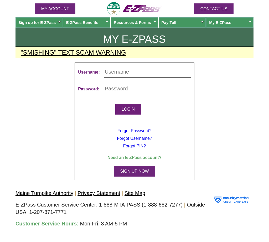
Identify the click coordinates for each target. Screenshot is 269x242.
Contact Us (213, 9)
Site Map (135, 193)
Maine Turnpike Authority (44, 193)
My (230, 22)
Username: (89, 72)
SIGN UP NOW (134, 171)
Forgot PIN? (134, 146)
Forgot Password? (134, 130)
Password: (88, 89)
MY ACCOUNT (55, 9)
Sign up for (39, 22)
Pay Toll (183, 22)
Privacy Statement (98, 193)
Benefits (87, 22)
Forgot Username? (134, 138)
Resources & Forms (135, 22)
